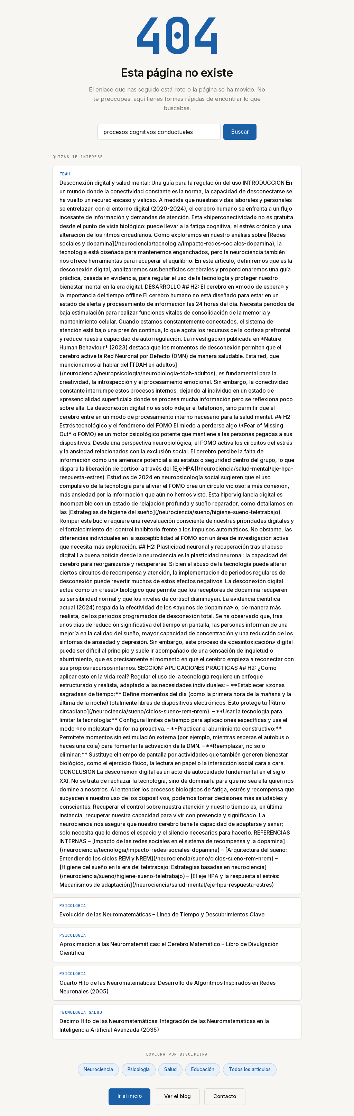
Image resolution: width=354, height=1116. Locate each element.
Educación (202, 1069)
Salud (170, 1069)
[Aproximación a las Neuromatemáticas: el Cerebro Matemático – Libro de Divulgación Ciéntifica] (177, 944)
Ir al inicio (130, 1096)
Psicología (139, 1069)
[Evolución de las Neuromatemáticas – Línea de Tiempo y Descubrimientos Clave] (177, 910)
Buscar (240, 131)
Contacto (224, 1096)
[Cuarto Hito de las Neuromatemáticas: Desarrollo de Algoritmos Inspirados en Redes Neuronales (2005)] (177, 983)
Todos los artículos (250, 1069)
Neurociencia (98, 1069)
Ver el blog (177, 1096)
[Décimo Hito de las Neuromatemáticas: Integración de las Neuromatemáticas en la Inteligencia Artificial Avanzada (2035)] (177, 1021)
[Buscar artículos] (159, 132)
